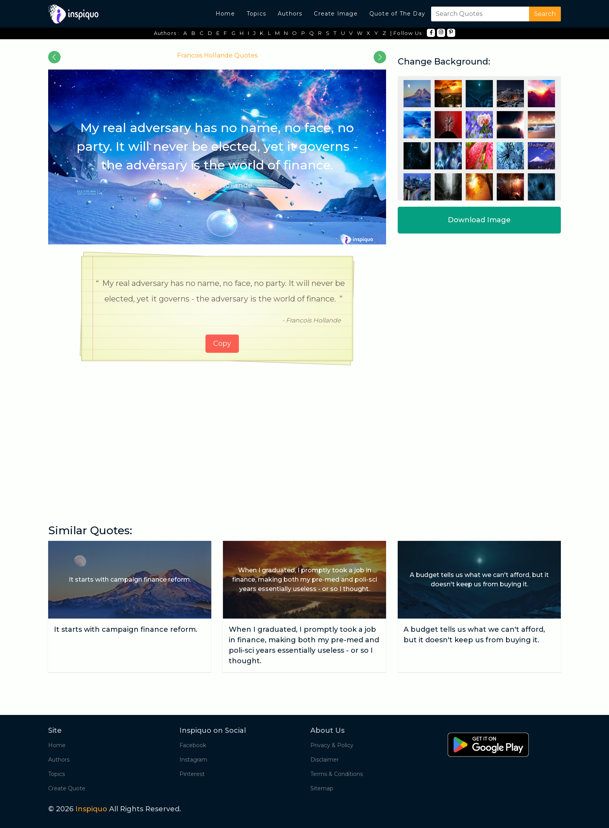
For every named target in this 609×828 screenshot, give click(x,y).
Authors (290, 13)
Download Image (479, 220)
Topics (256, 13)
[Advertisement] (217, 427)
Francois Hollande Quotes (217, 55)
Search (545, 13)
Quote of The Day (397, 13)
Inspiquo (91, 809)
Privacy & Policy (331, 745)
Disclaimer (324, 759)
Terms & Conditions (336, 773)
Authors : (167, 33)
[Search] (478, 14)
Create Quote (66, 788)
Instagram (193, 759)
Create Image (335, 13)
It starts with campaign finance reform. (125, 629)
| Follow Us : (407, 33)
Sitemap (321, 788)
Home (225, 13)
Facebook (192, 745)
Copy (222, 343)
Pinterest (192, 773)
